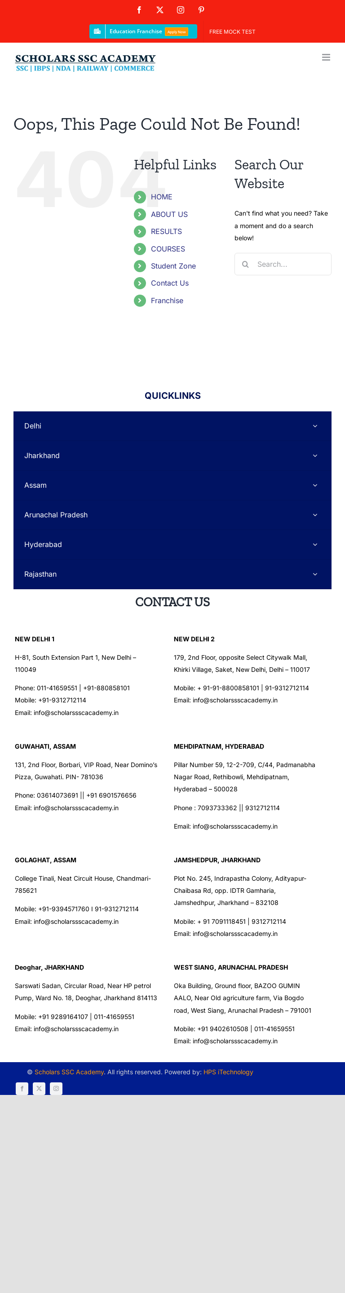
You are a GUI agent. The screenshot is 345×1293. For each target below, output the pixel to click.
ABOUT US (169, 214)
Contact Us (170, 282)
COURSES (168, 248)
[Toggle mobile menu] (327, 57)
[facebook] (267, 1093)
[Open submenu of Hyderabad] (315, 544)
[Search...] (283, 264)
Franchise (167, 300)
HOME (161, 196)
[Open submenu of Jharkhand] (315, 455)
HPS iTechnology (219, 1092)
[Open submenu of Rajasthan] (315, 574)
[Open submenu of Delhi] (315, 426)
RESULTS (166, 231)
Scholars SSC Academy (60, 1092)
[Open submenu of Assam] (315, 485)
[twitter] (285, 1093)
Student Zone (173, 265)
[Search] (245, 264)
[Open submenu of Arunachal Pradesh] (315, 515)
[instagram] (302, 1093)
